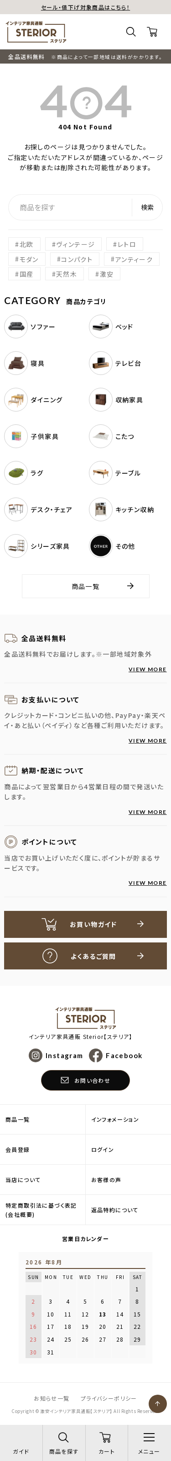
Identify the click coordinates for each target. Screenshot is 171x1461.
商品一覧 (86, 586)
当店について (23, 1179)
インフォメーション (115, 1119)
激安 (107, 273)
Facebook (124, 1055)
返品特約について (115, 1210)
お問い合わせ (92, 1080)
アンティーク (134, 258)
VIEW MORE (148, 669)
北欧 (27, 244)
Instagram (64, 1055)
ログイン (102, 1149)
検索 (147, 207)
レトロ (127, 244)
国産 (27, 273)
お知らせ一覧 (51, 1398)
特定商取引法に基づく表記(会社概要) (41, 1209)
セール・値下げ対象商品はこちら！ (85, 7)
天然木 (66, 273)
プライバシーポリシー (109, 1398)
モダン (29, 258)
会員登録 (17, 1149)
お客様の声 (106, 1179)
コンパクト (77, 258)
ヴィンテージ (75, 244)
